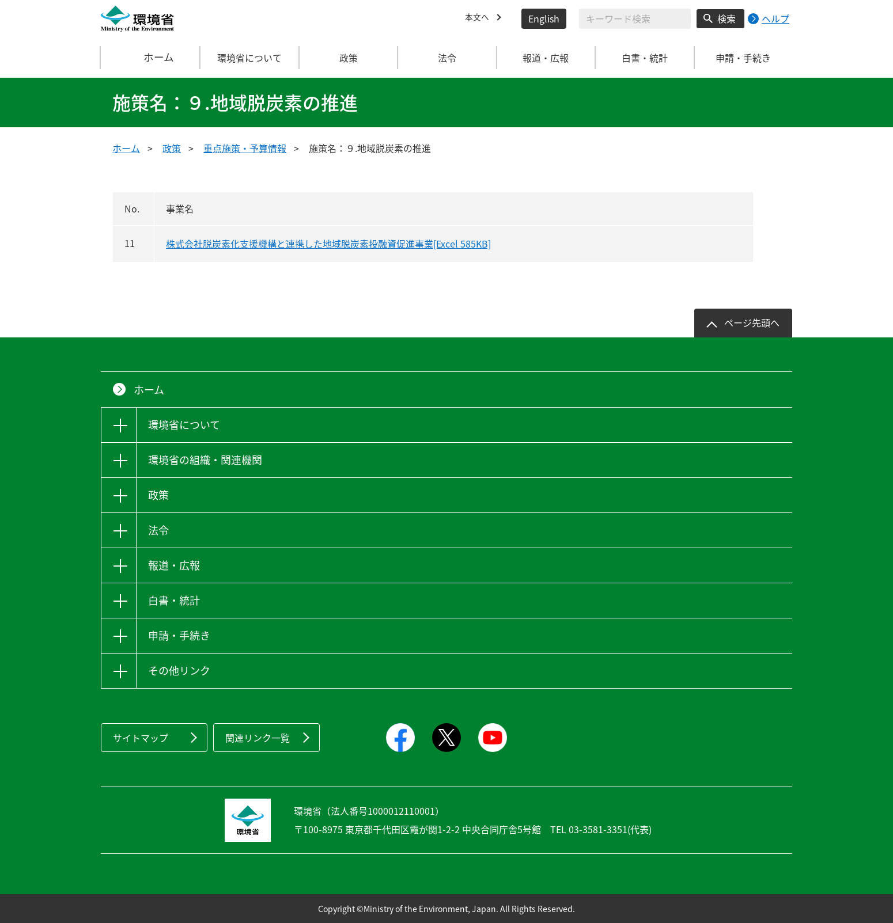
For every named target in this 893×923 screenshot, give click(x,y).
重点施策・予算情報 (244, 148)
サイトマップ (140, 738)
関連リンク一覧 (257, 738)
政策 (171, 148)
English (543, 18)
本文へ (479, 18)
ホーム (151, 57)
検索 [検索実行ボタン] (726, 18)
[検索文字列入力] (635, 19)
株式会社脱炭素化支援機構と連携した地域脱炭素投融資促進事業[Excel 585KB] (328, 243)
